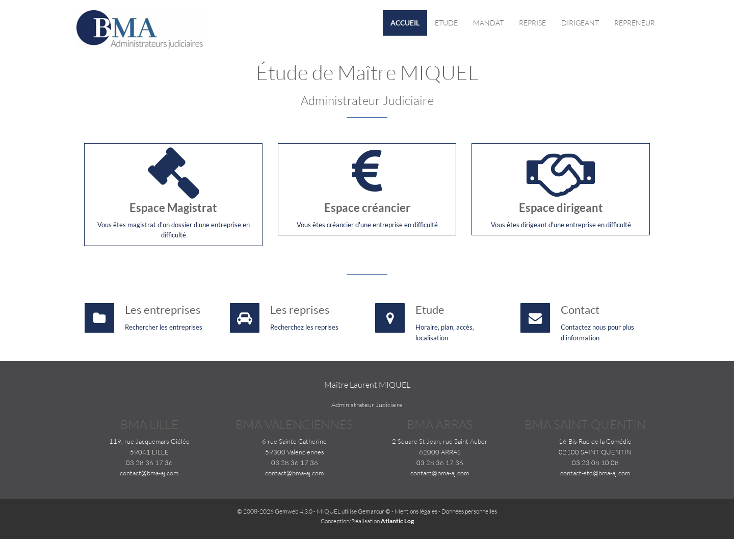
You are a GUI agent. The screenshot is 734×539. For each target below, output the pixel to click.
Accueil (405, 22)
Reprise (532, 22)
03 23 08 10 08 (595, 463)
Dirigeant (580, 22)
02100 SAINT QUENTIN (595, 452)
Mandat (488, 22)
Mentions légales (416, 511)
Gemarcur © (374, 511)
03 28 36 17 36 (149, 463)
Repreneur (634, 22)
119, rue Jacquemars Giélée (149, 441)
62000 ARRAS (440, 452)
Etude (446, 22)
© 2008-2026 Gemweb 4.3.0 (274, 511)
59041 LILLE (149, 452)
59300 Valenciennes (294, 452)
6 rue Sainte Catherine (294, 441)
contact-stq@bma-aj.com (595, 473)
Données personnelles (469, 511)
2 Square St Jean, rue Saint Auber (439, 441)
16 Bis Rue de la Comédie (595, 441)
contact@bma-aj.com (149, 473)
